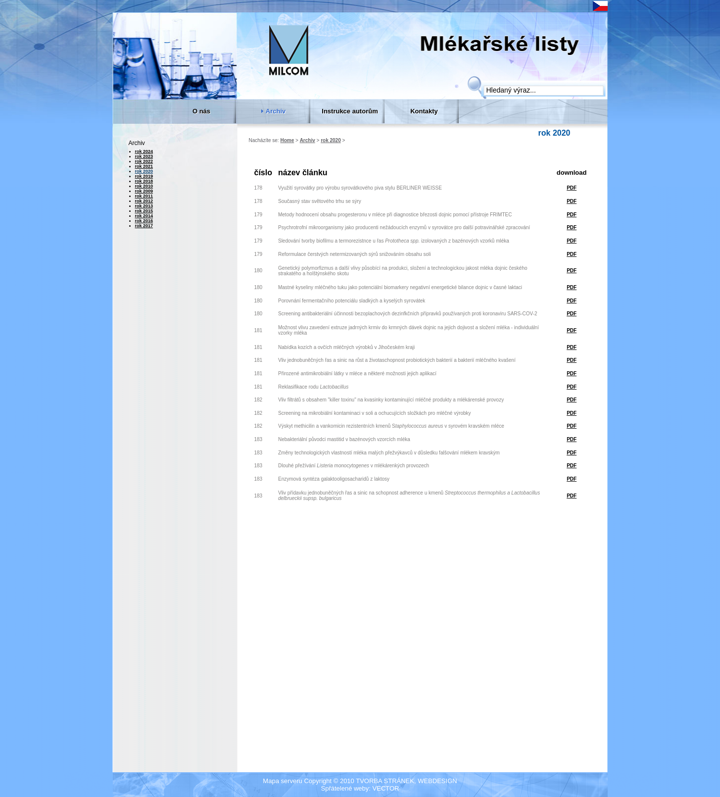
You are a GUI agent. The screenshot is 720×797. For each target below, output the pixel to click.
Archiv (307, 140)
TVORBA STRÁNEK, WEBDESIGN (406, 781)
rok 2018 (144, 181)
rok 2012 (144, 201)
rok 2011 (144, 196)
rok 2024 (144, 151)
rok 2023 (144, 156)
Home (287, 140)
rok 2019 (144, 176)
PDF (571, 188)
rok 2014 (144, 215)
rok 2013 (144, 205)
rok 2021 (144, 166)
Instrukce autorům (350, 111)
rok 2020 (331, 140)
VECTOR (386, 788)
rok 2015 (144, 210)
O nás (201, 111)
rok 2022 (144, 161)
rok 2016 (144, 220)
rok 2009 (144, 191)
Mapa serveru (282, 781)
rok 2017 (144, 225)
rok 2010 (144, 186)
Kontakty (424, 111)
